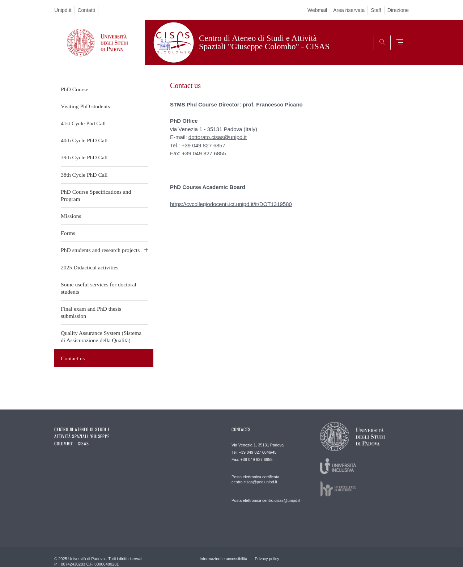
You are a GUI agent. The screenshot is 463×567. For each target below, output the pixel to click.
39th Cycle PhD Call (84, 157)
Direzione (398, 10)
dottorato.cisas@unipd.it (217, 137)
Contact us (73, 358)
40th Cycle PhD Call (84, 140)
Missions (71, 216)
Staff (376, 10)
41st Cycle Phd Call (83, 123)
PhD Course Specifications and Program (96, 195)
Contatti (86, 10)
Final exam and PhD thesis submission (91, 312)
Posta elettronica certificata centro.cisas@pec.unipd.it (255, 479)
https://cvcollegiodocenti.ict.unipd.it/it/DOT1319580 (231, 204)
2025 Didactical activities (89, 267)
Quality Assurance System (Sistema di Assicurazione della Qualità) (101, 336)
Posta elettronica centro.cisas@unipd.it (266, 500)
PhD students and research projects (100, 250)
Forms (68, 233)
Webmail (317, 10)
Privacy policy (267, 558)
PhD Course (74, 89)
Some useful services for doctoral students (98, 288)
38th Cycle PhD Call (84, 175)
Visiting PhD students (85, 106)
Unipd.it (62, 10)
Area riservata (349, 10)
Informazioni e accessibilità (223, 558)
